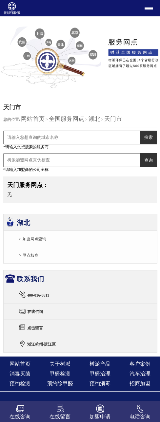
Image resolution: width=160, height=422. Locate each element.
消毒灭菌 (20, 373)
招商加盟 (140, 383)
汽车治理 (140, 373)
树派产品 (100, 364)
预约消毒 (100, 383)
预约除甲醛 (60, 383)
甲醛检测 (60, 373)
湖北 (94, 119)
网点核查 (30, 255)
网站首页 (33, 119)
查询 (148, 160)
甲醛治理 (100, 373)
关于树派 (60, 364)
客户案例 (140, 364)
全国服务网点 (66, 119)
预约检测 (20, 383)
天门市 (113, 119)
